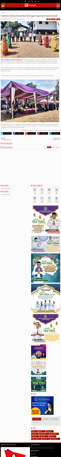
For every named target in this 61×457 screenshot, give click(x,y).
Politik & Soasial (35, 438)
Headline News (42, 433)
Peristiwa (51, 436)
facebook (57, 147)
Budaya (33, 431)
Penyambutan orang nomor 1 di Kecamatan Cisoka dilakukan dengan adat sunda (40, 130)
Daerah (40, 431)
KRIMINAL (34, 436)
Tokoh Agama (54, 438)
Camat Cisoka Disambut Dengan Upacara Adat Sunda (29, 15)
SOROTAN (44, 438)
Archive (45, 419)
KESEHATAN (53, 433)
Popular (37, 419)
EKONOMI (48, 431)
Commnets (54, 419)
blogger (49, 147)
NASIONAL (42, 436)
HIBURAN (34, 433)
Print (53, 19)
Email (58, 19)
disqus (53, 147)
